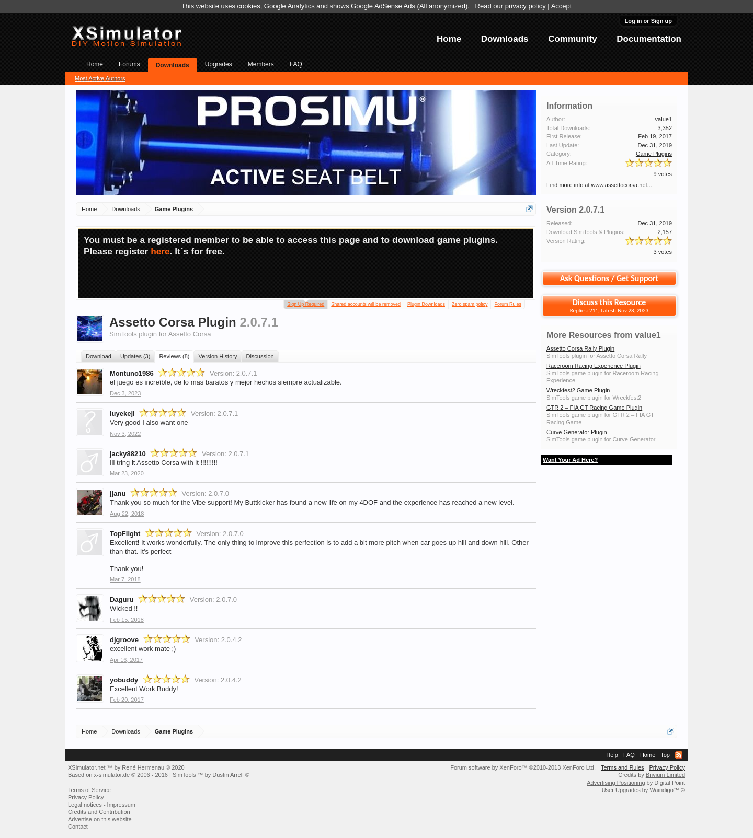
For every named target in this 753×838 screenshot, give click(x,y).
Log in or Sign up (648, 21)
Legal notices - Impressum (101, 804)
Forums (129, 64)
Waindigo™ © (667, 790)
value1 (663, 119)
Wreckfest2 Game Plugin (578, 390)
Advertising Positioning (616, 782)
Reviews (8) (174, 356)
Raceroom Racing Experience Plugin (593, 366)
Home (449, 39)
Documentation (649, 39)
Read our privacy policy (510, 6)
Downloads (505, 39)
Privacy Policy (667, 767)
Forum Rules (507, 304)
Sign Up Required (305, 303)
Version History (217, 356)
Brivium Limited (665, 775)
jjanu (118, 493)
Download (98, 356)
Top (665, 755)
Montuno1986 (132, 373)
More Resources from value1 (603, 335)
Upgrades (218, 64)
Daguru (122, 599)
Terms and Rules (622, 767)
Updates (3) (135, 356)
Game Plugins (654, 153)
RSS (678, 755)
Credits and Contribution (99, 812)
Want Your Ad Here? (570, 460)
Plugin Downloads (426, 304)
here (160, 251)
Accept (561, 6)
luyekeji (122, 413)
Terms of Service (89, 790)
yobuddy (124, 680)
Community (572, 39)
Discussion (259, 356)
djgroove (124, 640)
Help (612, 755)
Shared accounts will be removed (366, 304)
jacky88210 (128, 454)
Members (261, 64)
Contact (78, 826)
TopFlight (125, 534)
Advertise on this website (100, 819)
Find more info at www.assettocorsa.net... (599, 185)
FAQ (296, 64)
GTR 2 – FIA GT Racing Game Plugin (594, 407)
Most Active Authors (100, 78)
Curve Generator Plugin (576, 432)
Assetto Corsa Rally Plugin (580, 348)
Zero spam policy (470, 304)
